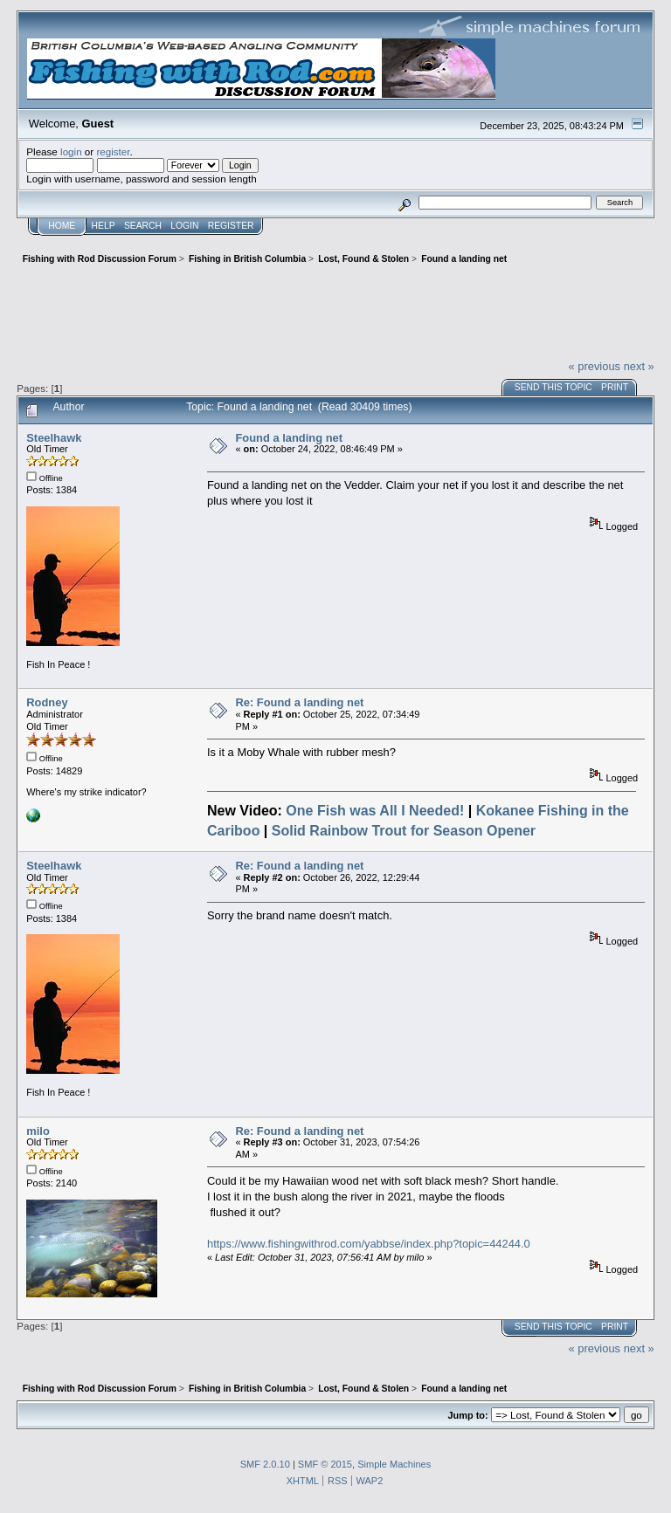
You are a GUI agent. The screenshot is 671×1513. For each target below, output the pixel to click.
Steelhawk (53, 437)
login (71, 151)
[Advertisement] (335, 310)
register (112, 151)
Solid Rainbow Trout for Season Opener (404, 830)
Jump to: (467, 1415)
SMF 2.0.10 (265, 1464)
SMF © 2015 (325, 1464)
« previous (594, 366)
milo (38, 1131)
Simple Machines (394, 1464)
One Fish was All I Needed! (375, 810)
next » (639, 366)
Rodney (46, 702)
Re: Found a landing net (299, 702)
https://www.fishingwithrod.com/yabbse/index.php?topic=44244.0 (368, 1243)
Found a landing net (288, 437)
